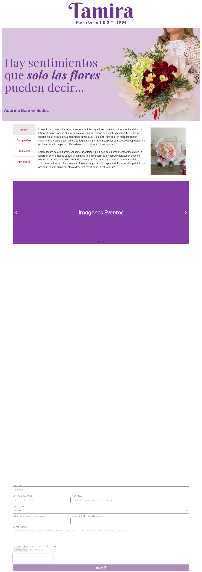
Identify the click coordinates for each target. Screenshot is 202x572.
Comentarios (20, 526)
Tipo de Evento (20, 506)
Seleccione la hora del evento (87, 516)
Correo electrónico (23, 495)
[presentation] (33, 558)
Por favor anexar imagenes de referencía (34, 546)
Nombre (17, 485)
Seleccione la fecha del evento (29, 516)
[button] (16, 212)
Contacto (77, 495)
